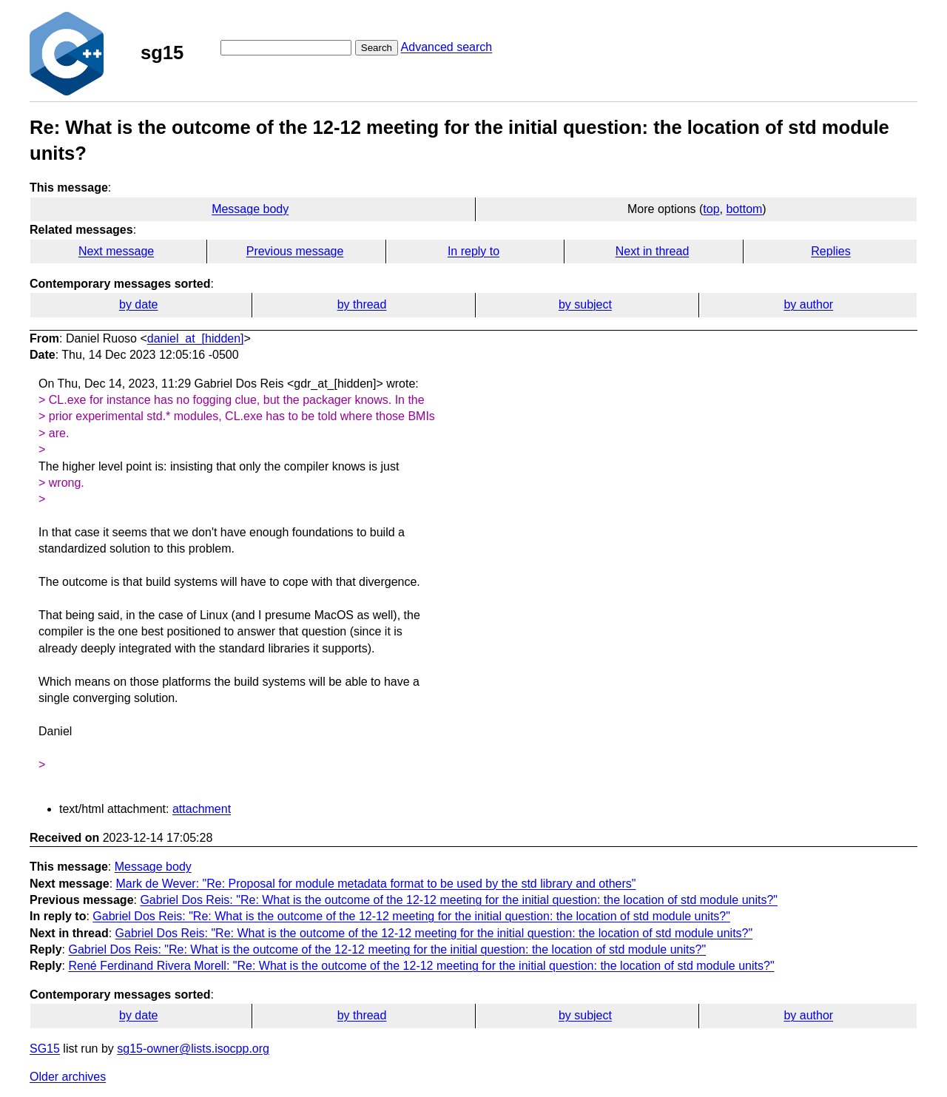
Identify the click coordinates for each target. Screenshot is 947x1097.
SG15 (45, 1048)
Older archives (68, 1076)
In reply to (473, 251)
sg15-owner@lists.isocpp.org (193, 1048)
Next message (116, 251)
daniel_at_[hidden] (195, 338)
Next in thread (653, 251)
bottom (744, 209)
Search (376, 47)
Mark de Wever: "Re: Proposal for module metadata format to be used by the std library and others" (376, 883)
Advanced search (447, 47)
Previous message (295, 251)
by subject (585, 304)
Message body (250, 209)
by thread (362, 304)
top (711, 209)
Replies (830, 251)
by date (138, 304)
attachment (201, 809)
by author (808, 304)
